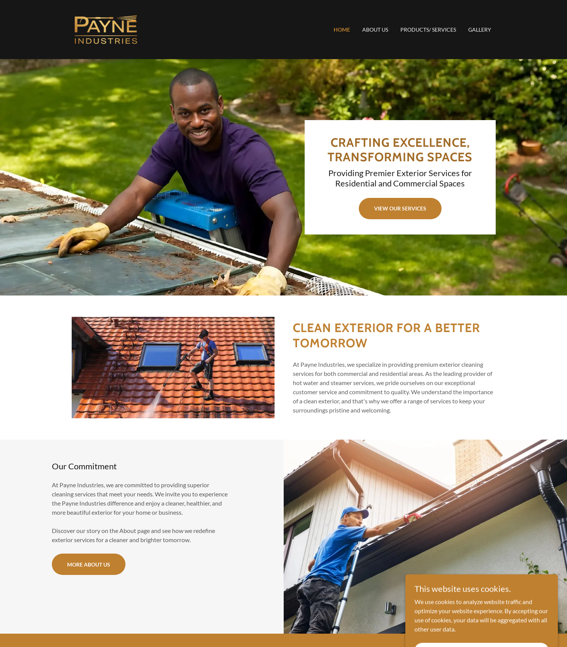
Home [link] (342, 29)
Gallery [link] (479, 29)
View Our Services (400, 208)
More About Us (88, 564)
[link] (106, 28)
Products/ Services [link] (428, 29)
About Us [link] (375, 29)
